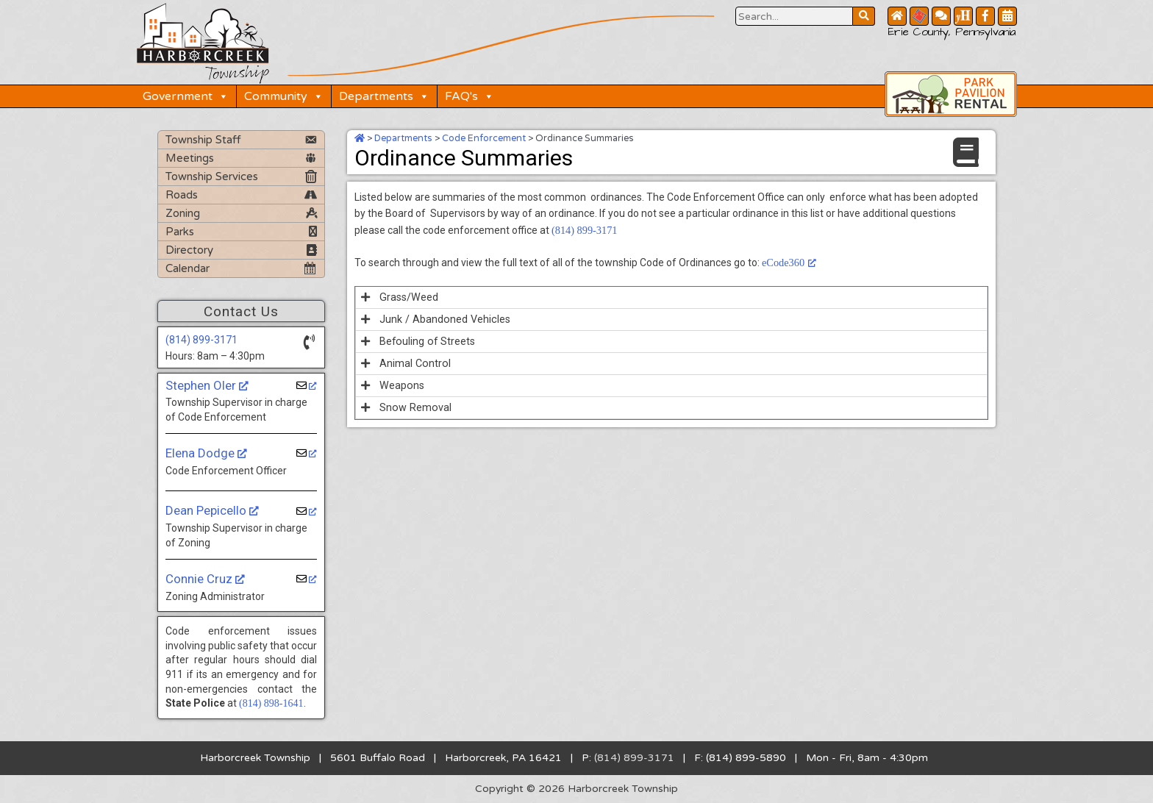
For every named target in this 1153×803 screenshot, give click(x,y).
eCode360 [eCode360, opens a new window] (788, 262)
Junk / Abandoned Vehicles (443, 318)
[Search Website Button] (794, 16)
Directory (189, 249)
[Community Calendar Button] (1007, 16)
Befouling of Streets (426, 340)
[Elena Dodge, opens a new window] (307, 453)
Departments (385, 96)
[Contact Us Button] (941, 16)
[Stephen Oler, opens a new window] (307, 384)
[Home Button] (897, 16)
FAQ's (471, 96)
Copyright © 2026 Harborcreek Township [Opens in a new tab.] (577, 788)
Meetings (189, 157)
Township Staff (203, 139)
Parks (179, 231)
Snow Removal (414, 406)
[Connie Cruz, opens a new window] (307, 579)
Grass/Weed (408, 295)
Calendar (187, 267)
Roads (181, 194)
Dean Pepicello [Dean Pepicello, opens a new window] (212, 510)
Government (187, 96)
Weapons (401, 384)
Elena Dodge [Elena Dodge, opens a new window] (206, 452)
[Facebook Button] (985, 16)
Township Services (211, 175)
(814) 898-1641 (271, 703)
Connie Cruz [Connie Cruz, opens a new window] (205, 578)
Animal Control (414, 362)
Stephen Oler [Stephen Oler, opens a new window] (207, 384)
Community (285, 96)
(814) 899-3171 (201, 339)
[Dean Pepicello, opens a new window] (307, 510)
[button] (671, 296)
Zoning (182, 212)
